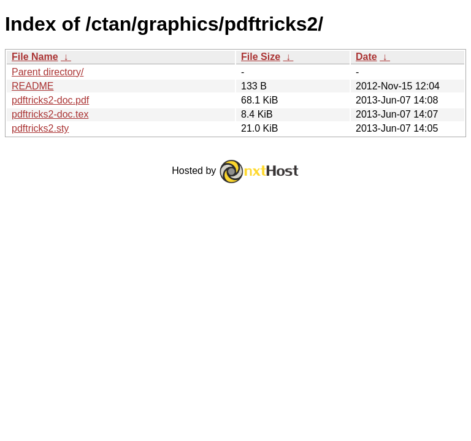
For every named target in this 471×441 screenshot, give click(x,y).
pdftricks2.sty (40, 128)
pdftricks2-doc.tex (50, 114)
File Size (260, 56)
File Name (35, 56)
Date (366, 56)
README (32, 86)
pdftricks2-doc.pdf (50, 100)
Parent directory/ (47, 72)
